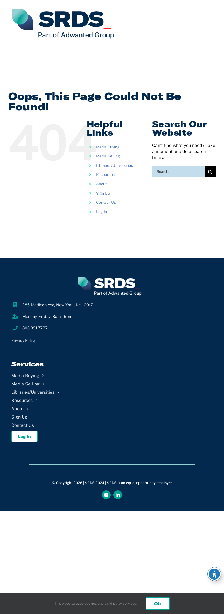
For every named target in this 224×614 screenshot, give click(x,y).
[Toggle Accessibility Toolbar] (214, 574)
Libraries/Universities (114, 165)
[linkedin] (117, 494)
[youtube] (106, 494)
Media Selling (108, 156)
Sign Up (103, 193)
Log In (101, 212)
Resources (105, 174)
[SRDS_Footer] (112, 276)
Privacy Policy (23, 340)
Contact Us (106, 202)
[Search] (210, 171)
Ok (157, 603)
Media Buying (108, 147)
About (101, 184)
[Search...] (178, 171)
